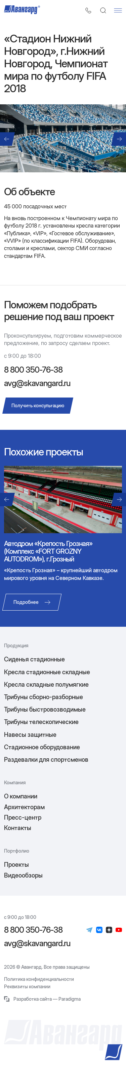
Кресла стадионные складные (47, 672)
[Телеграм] (89, 930)
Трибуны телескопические (41, 721)
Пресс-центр (22, 817)
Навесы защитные (30, 734)
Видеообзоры (23, 875)
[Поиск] (103, 10)
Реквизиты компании (27, 986)
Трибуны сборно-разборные (43, 696)
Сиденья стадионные (34, 659)
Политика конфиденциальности (39, 979)
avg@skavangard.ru (37, 383)
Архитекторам (24, 807)
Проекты (16, 864)
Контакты (17, 827)
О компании (20, 796)
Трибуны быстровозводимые (45, 709)
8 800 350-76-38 (33, 370)
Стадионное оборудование (42, 747)
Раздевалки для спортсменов (46, 759)
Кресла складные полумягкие (46, 684)
